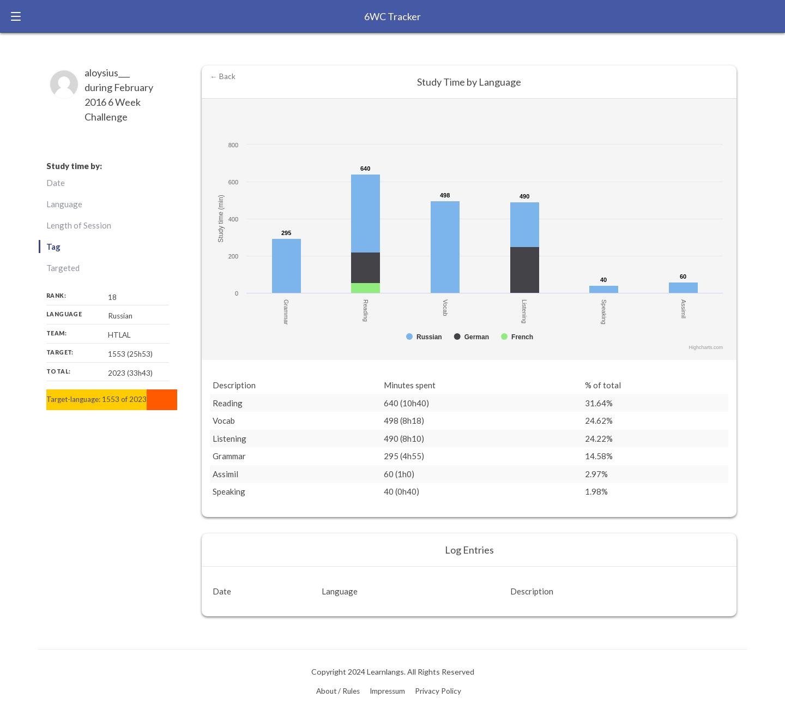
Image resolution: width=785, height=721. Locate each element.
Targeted (63, 268)
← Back (222, 76)
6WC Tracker (392, 16)
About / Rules (338, 691)
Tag (53, 246)
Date (55, 183)
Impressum (387, 691)
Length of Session (78, 225)
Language (64, 204)
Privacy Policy (438, 691)
